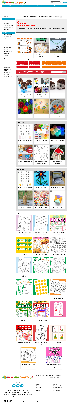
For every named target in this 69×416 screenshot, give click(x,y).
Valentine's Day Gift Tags (58, 319)
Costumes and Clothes (8, 38)
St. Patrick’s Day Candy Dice (24, 297)
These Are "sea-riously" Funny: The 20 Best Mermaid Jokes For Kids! (54, 366)
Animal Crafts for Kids (8, 34)
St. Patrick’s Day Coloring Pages (58, 275)
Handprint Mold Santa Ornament (57, 162)
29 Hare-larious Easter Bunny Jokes (58, 233)
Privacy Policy (41, 72)
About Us (10, 390)
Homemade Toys (7, 55)
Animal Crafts (6, 29)
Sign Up (51, 377)
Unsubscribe (29, 394)
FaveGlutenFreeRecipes (57, 388)
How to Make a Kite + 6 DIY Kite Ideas (58, 55)
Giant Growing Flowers (41, 116)
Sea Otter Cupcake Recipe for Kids (25, 95)
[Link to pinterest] (22, 385)
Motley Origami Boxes (57, 207)
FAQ (27, 390)
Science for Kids (60, 66)
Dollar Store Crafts (60, 64)
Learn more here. (42, 401)
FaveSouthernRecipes (57, 390)
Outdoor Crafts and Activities (7, 70)
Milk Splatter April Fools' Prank (57, 187)
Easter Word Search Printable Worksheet (25, 141)
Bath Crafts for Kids (7, 36)
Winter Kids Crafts (48, 61)
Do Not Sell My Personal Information (13, 392)
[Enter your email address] (43, 377)
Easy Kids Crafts (22, 64)
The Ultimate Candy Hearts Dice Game (24, 343)
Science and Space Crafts (9, 27)
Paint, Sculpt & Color (7, 72)
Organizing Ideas (7, 67)
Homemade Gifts (7, 53)
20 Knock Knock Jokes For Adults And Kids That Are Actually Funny (41, 320)
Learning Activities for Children (8, 61)
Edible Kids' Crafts (7, 47)
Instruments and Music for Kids (9, 58)
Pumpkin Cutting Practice (24, 54)
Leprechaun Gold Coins (41, 297)
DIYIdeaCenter (38, 390)
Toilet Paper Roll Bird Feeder (25, 207)
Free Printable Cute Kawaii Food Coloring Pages (41, 162)
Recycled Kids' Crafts (8, 76)
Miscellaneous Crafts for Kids (8, 65)
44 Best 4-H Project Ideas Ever (25, 161)
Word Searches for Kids (8, 21)
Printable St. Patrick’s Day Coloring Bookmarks (58, 297)
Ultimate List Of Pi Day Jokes (41, 254)
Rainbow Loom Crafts (48, 66)
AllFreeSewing (38, 388)
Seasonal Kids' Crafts (8, 78)
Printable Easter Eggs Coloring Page (24, 233)
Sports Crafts (6, 80)
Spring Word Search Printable (25, 187)
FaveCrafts (38, 384)
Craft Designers (7, 43)
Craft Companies (7, 40)
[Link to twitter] (18, 385)
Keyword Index (27, 392)
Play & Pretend (6, 74)
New (17, 213)
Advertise (15, 390)
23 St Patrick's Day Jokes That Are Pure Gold (24, 319)
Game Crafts (6, 49)
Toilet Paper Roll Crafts (8, 25)
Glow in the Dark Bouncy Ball (57, 140)
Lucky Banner (24, 254)
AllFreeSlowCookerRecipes (58, 385)
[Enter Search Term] (55, 2)
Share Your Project (17, 397)
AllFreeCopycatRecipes (57, 387)
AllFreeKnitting (38, 387)
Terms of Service (21, 394)
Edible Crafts (6, 23)
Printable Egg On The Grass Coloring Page (24, 275)
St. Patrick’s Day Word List (41, 275)
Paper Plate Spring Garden (57, 116)
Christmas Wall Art (58, 342)
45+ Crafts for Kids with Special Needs (41, 141)
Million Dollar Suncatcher (25, 116)
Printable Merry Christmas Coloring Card (41, 343)
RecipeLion (55, 384)
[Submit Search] (65, 2)
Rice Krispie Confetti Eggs (41, 207)
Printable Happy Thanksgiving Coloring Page (28, 365)
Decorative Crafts (7, 45)
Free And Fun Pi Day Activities (58, 254)
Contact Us (21, 390)
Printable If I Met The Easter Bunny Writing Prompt (41, 233)
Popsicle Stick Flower (41, 187)
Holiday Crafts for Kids (8, 51)
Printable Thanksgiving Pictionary (41, 55)
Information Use (46, 72)
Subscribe (6, 16)
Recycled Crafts (22, 61)
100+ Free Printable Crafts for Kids (41, 95)
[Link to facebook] (14, 385)
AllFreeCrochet (38, 385)
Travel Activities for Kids (8, 83)
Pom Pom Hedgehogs (57, 94)
